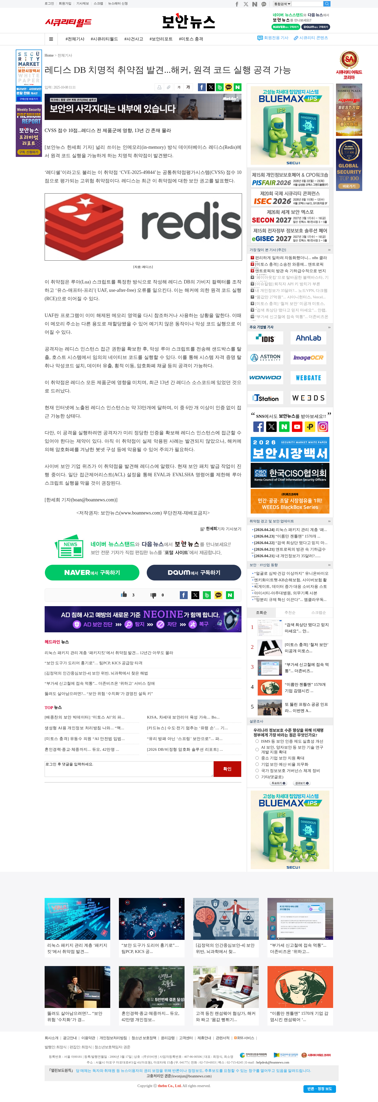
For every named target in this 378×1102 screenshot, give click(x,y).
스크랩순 (318, 613)
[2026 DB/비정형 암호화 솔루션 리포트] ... (185, 749)
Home (49, 55)
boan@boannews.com (93, 499)
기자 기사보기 (221, 529)
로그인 (49, 3)
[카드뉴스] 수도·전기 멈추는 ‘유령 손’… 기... (187, 728)
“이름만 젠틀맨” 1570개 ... (287, 536)
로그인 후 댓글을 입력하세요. (129, 769)
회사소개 (51, 1038)
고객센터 (186, 1038)
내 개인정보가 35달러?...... (287, 556)
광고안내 (70, 1038)
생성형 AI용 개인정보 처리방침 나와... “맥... (84, 728)
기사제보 (82, 3)
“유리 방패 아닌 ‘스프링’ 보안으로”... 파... (185, 739)
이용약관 (88, 1038)
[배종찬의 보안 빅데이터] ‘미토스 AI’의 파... (85, 717)
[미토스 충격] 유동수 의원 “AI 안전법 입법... (85, 739)
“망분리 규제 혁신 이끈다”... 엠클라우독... (290, 599)
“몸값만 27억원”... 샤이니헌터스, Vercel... (290, 297)
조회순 (261, 613)
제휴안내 (204, 1038)
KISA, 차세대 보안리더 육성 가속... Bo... (183, 717)
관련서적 (222, 1038)
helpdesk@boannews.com (272, 1062)
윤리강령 (168, 1038)
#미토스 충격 (191, 39)
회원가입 (65, 3)
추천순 (290, 613)
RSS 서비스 (245, 1038)
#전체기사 (75, 39)
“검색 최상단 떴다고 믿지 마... (290, 543)
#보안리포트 (161, 39)
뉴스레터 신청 (118, 3)
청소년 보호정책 (144, 1038)
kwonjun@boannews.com (191, 1076)
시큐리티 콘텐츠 (314, 38)
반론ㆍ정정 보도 (319, 1089)
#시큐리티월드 (104, 39)
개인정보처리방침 (113, 1038)
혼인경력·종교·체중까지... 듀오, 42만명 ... (82, 749)
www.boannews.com (140, 513)
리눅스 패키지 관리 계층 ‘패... (290, 530)
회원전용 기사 (276, 38)
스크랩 (98, 3)
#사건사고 (133, 39)
